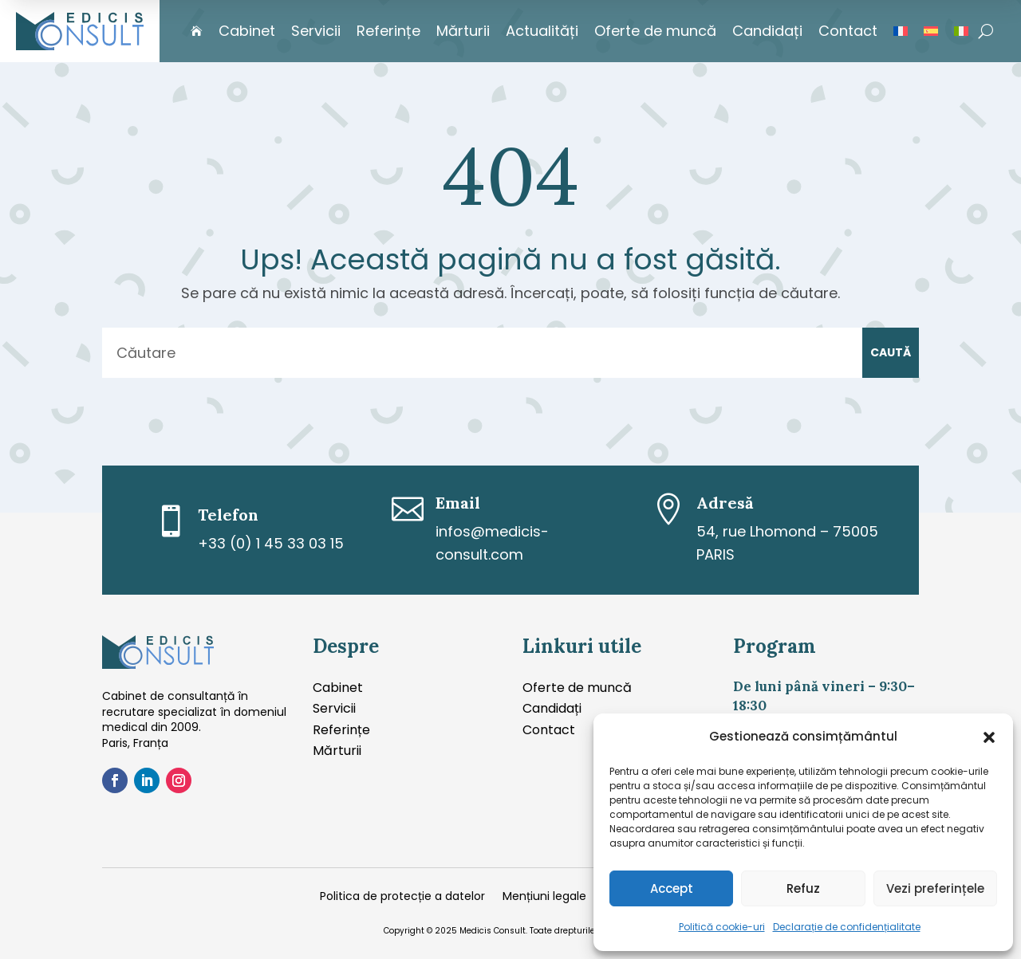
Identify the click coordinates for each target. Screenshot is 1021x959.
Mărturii (463, 31)
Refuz (803, 888)
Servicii (316, 31)
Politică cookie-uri (722, 926)
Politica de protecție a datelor (402, 897)
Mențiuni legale (544, 897)
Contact (847, 31)
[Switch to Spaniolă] (931, 31)
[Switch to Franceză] (900, 31)
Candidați (767, 31)
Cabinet (247, 31)
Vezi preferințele (935, 888)
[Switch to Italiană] (961, 31)
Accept (671, 888)
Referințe (388, 31)
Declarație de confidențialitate (846, 926)
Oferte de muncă (655, 31)
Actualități (542, 31)
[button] (989, 737)
